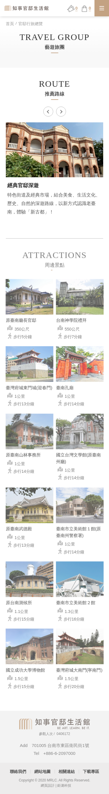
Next (61, 112)
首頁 (10, 23)
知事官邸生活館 (27, 8)
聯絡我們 (18, 771)
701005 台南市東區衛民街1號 (60, 745)
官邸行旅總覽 (30, 23)
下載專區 (91, 771)
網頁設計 (48, 785)
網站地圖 (42, 771)
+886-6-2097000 (59, 753)
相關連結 (66, 771)
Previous (48, 112)
